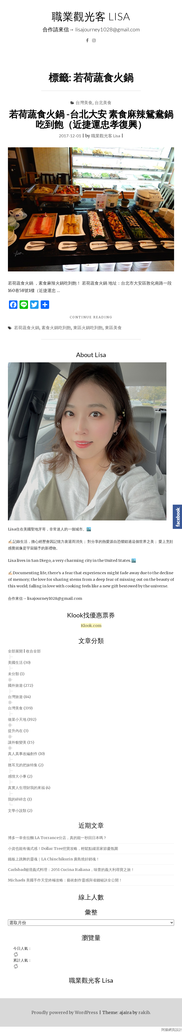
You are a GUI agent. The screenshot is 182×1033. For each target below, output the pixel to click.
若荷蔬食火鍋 (26, 327)
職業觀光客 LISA (91, 16)
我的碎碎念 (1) (20, 799)
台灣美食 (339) (20, 708)
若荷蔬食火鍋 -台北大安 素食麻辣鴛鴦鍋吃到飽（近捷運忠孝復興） (91, 119)
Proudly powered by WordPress (64, 1012)
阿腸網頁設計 (171, 1029)
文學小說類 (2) (20, 810)
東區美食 (113, 327)
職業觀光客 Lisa (105, 135)
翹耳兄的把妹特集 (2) (26, 765)
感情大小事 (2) (20, 776)
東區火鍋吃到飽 (88, 327)
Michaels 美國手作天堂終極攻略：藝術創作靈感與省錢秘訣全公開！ (65, 880)
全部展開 (15, 651)
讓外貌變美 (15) (21, 742)
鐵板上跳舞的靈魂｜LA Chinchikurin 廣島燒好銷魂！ (54, 859)
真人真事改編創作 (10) (26, 753)
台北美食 (103, 102)
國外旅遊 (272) (20, 685)
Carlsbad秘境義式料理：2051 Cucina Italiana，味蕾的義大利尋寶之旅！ (71, 869)
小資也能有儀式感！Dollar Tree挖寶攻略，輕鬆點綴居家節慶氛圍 (63, 848)
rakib (144, 1012)
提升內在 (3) (18, 730)
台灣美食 (84, 102)
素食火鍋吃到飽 (56, 327)
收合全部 (33, 651)
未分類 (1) (16, 673)
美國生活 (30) (19, 662)
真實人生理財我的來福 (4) (29, 787)
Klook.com (91, 625)
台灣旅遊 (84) (19, 696)
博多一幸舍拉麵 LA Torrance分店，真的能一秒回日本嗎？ (57, 837)
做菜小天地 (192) (22, 719)
